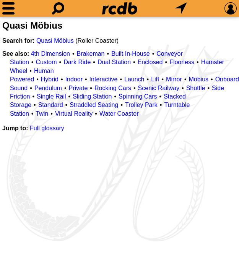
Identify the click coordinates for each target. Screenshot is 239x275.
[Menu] (8, 8)
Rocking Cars (112, 88)
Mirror (174, 79)
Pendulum (48, 88)
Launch (134, 79)
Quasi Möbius (55, 40)
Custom (46, 62)
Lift (155, 79)
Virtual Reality (74, 113)
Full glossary (47, 128)
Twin (42, 113)
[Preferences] (230, 8)
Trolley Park (141, 105)
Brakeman (91, 53)
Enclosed (150, 62)
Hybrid (50, 79)
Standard (50, 105)
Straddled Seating (94, 105)
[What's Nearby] (181, 8)
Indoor (74, 79)
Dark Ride (77, 62)
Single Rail (51, 96)
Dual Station (114, 62)
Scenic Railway (158, 88)
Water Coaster (119, 113)
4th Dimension (50, 53)
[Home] (119, 8)
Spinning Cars (138, 96)
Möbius (198, 79)
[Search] (58, 8)
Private (78, 88)
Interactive (103, 79)
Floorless (181, 62)
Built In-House (130, 53)
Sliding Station (92, 96)
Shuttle (195, 88)
